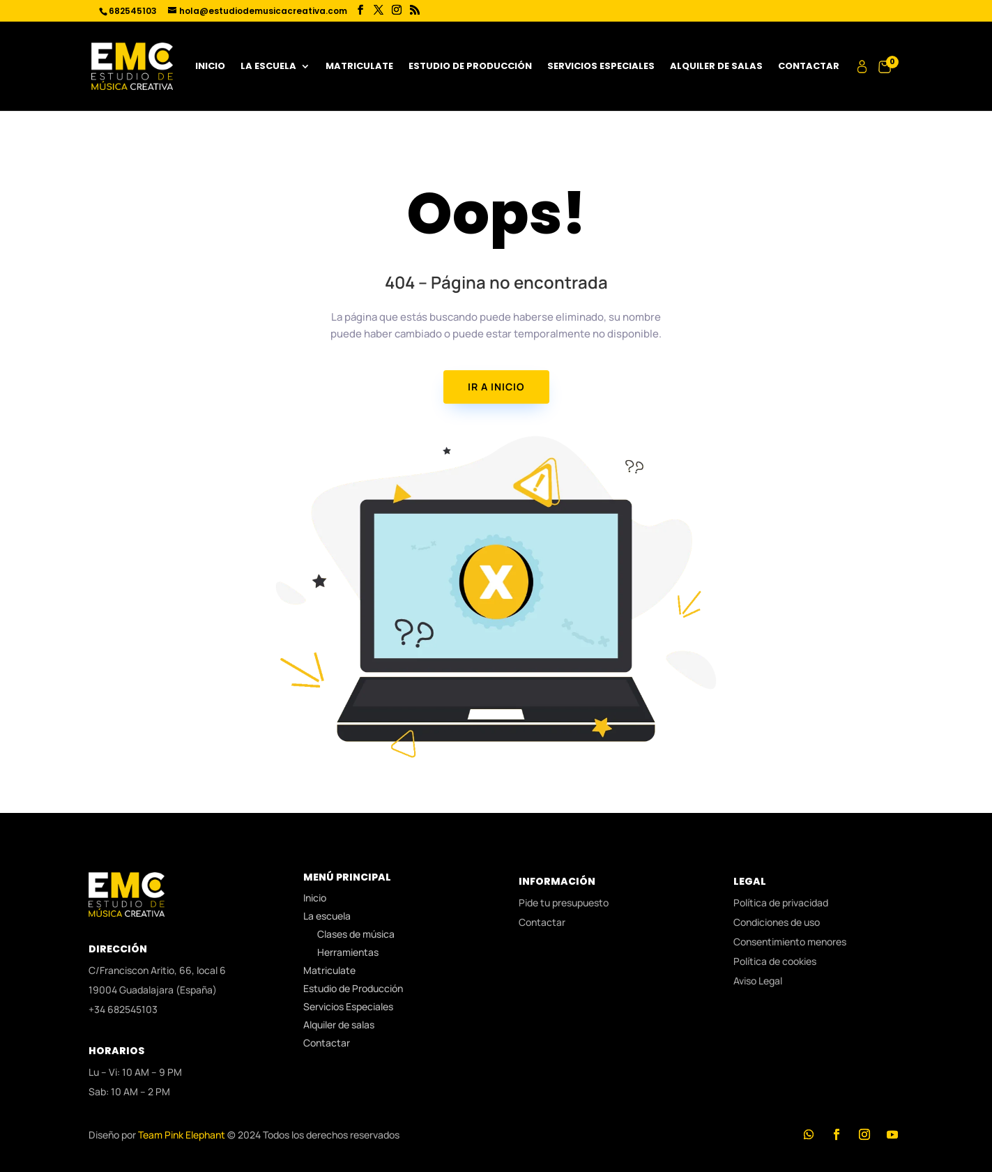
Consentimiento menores (789, 941)
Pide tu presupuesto (564, 902)
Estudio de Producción (470, 67)
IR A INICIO (496, 386)
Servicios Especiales (601, 67)
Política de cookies (774, 961)
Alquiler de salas (716, 67)
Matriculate (359, 67)
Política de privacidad (780, 902)
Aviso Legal (757, 980)
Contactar (808, 67)
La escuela (268, 67)
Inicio (210, 67)
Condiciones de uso (776, 922)
